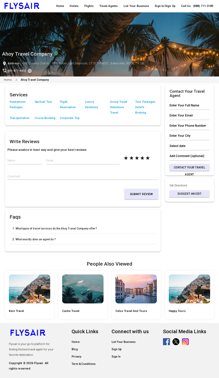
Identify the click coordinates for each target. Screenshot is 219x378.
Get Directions (178, 185)
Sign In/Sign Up (165, 6)
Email (49, 160)
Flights (88, 6)
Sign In (116, 356)
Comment (14, 176)
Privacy (76, 356)
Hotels (74, 6)
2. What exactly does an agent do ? (34, 239)
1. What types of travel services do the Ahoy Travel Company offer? (54, 228)
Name (11, 160)
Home (60, 6)
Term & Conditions (84, 363)
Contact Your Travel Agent (189, 168)
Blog (75, 349)
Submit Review (141, 194)
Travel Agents (108, 6)
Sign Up (116, 349)
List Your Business (136, 6)
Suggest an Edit (189, 193)
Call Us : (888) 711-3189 (197, 6)
